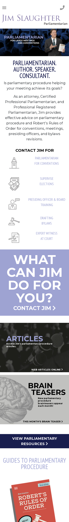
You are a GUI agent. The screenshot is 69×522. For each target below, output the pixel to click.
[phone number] (62, 7)
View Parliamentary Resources (34, 441)
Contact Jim (34, 281)
